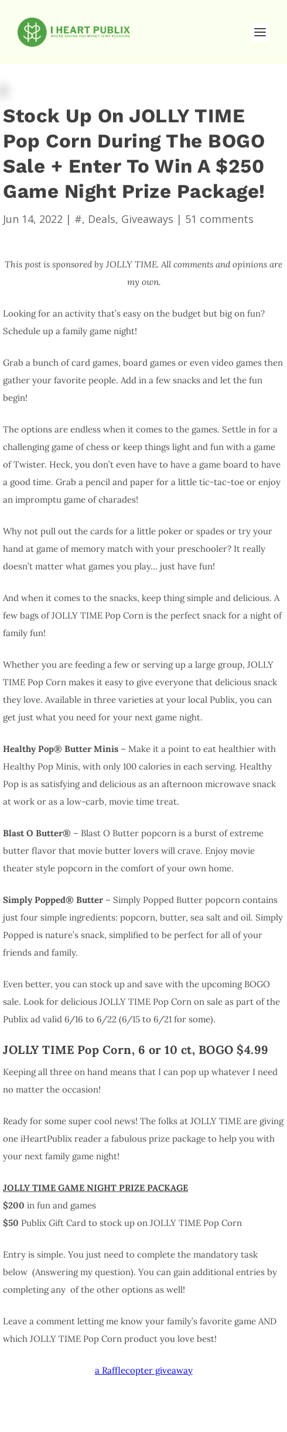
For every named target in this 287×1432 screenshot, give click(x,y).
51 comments (219, 219)
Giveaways (147, 219)
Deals (101, 219)
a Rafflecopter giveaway (144, 1370)
